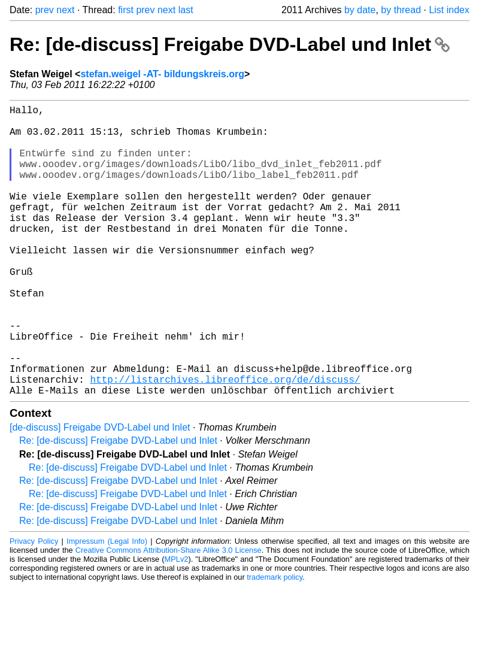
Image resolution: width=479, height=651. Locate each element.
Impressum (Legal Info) (106, 605)
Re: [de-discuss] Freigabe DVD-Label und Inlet (230, 44)
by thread (401, 10)
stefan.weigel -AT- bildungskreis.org (162, 74)
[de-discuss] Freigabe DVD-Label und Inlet (100, 492)
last (185, 10)
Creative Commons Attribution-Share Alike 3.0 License (168, 614)
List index (449, 10)
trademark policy (274, 641)
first (126, 10)
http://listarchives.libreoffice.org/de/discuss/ (225, 441)
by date (359, 10)
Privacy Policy (34, 605)
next (65, 10)
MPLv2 (177, 623)
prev (44, 10)
